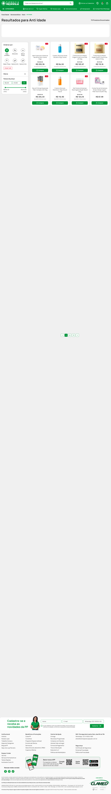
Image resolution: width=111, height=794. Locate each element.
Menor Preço (23, 43)
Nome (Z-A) (22, 53)
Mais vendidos (7, 43)
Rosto (23, 3)
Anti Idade (29, 3)
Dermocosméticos (16, 3)
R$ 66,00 (6, 78)
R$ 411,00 (24, 78)
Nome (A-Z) (14, 53)
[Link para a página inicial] (5, 3)
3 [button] (73, 625)
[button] (15, 63)
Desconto (15, 42)
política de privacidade (69, 727)
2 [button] (69, 625)
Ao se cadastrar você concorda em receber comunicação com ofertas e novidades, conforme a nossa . (59, 726)
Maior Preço (6, 53)
